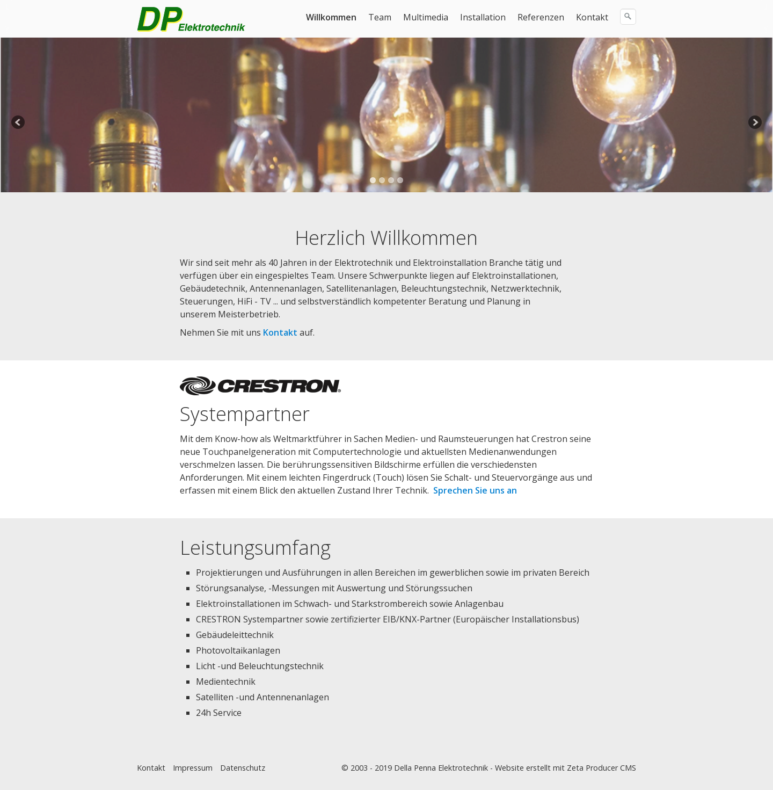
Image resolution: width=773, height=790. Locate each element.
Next (754, 123)
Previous (19, 123)
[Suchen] (628, 16)
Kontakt (592, 17)
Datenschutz (242, 768)
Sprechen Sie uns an (475, 490)
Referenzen (540, 17)
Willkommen (331, 17)
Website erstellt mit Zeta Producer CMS (565, 768)
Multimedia (425, 17)
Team (379, 17)
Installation (483, 17)
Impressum (193, 768)
